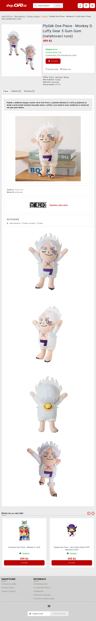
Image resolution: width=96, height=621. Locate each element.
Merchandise (15, 223)
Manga (66, 77)
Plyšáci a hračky (28, 223)
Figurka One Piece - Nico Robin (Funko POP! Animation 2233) (72, 548)
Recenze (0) (29, 91)
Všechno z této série (59, 205)
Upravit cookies (9, 591)
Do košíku (53, 61)
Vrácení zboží (8, 588)
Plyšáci (40, 223)
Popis (5, 91)
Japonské (59, 77)
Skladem (25, 553)
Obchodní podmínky (42, 595)
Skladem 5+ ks (51, 49)
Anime (51, 77)
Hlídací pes (65, 69)
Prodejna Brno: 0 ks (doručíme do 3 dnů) (61, 55)
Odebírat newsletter (59, 614)
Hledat (58, 6)
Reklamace (39, 591)
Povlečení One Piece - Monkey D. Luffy (24, 547)
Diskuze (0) (16, 91)
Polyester (55, 82)
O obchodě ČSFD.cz (42, 588)
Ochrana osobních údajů (44, 599)
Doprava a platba (9, 584)
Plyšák (58, 80)
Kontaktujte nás (40, 584)
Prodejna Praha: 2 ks (53, 52)
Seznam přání (52, 69)
